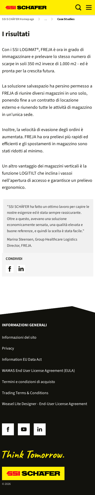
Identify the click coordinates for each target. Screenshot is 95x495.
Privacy (8, 348)
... (45, 19)
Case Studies (65, 19)
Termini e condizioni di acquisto (28, 382)
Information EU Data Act (22, 359)
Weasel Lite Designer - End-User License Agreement (44, 404)
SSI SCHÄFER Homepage (18, 19)
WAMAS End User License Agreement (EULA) (38, 370)
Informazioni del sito (19, 337)
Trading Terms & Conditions (25, 393)
